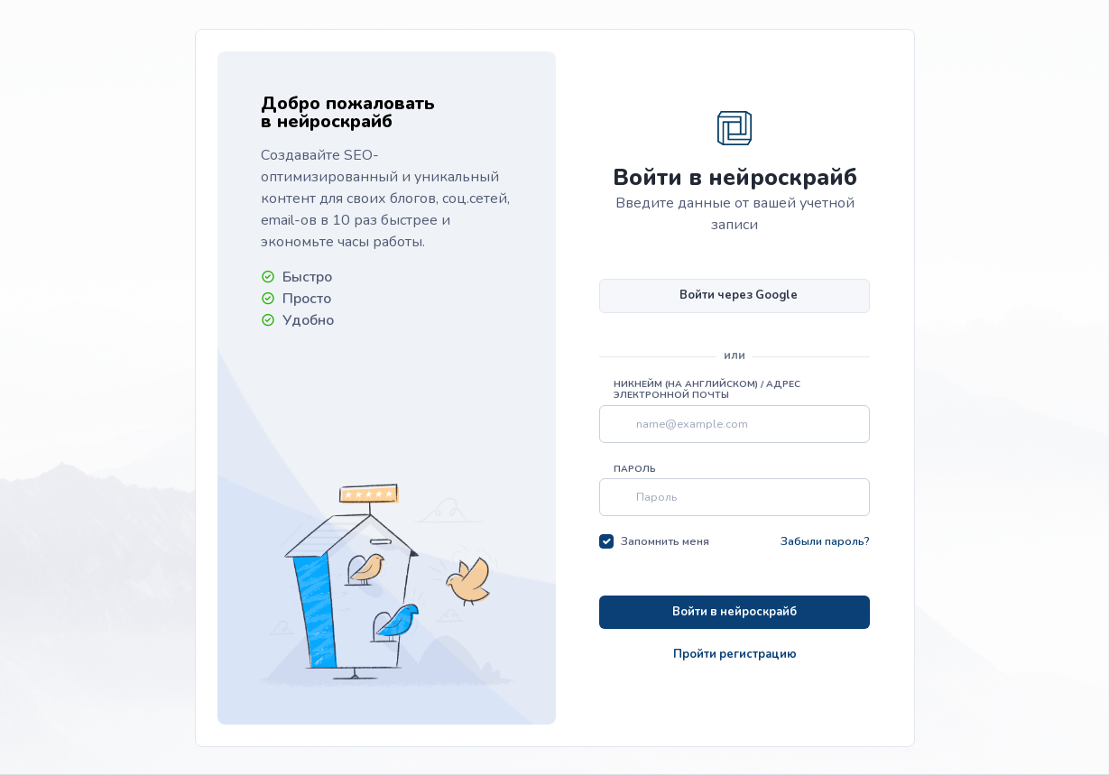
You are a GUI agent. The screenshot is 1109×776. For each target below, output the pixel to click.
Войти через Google (738, 295)
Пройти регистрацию (735, 654)
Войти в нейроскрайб (734, 612)
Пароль (635, 469)
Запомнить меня (665, 541)
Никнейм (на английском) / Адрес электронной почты (707, 390)
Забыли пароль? (825, 541)
